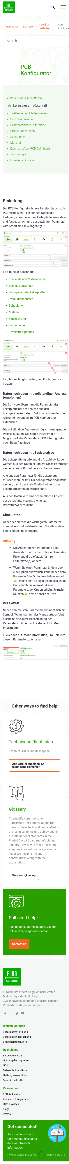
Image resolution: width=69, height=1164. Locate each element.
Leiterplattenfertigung (15, 1031)
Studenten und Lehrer (15, 1041)
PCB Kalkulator (11, 1094)
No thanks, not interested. (22, 1154)
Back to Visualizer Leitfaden (24, 98)
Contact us (19, 944)
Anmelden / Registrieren (16, 1099)
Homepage (12, 26)
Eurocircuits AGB (12, 1055)
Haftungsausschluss (15, 1075)
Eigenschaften (18, 319)
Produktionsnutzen (20, 131)
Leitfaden (28, 26)
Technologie (16, 154)
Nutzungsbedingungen (16, 1060)
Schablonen (16, 137)
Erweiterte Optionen (21, 160)
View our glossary (24, 875)
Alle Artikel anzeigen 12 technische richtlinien (28, 765)
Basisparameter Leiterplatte (26, 125)
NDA (5, 1065)
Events (7, 1114)
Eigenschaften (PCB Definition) (28, 148)
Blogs (6, 1109)
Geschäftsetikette (13, 1080)
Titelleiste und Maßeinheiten (26, 113)
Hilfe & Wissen (11, 1104)
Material (13, 142)
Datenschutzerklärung (15, 1070)
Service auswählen (20, 119)
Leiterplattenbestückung (17, 1036)
